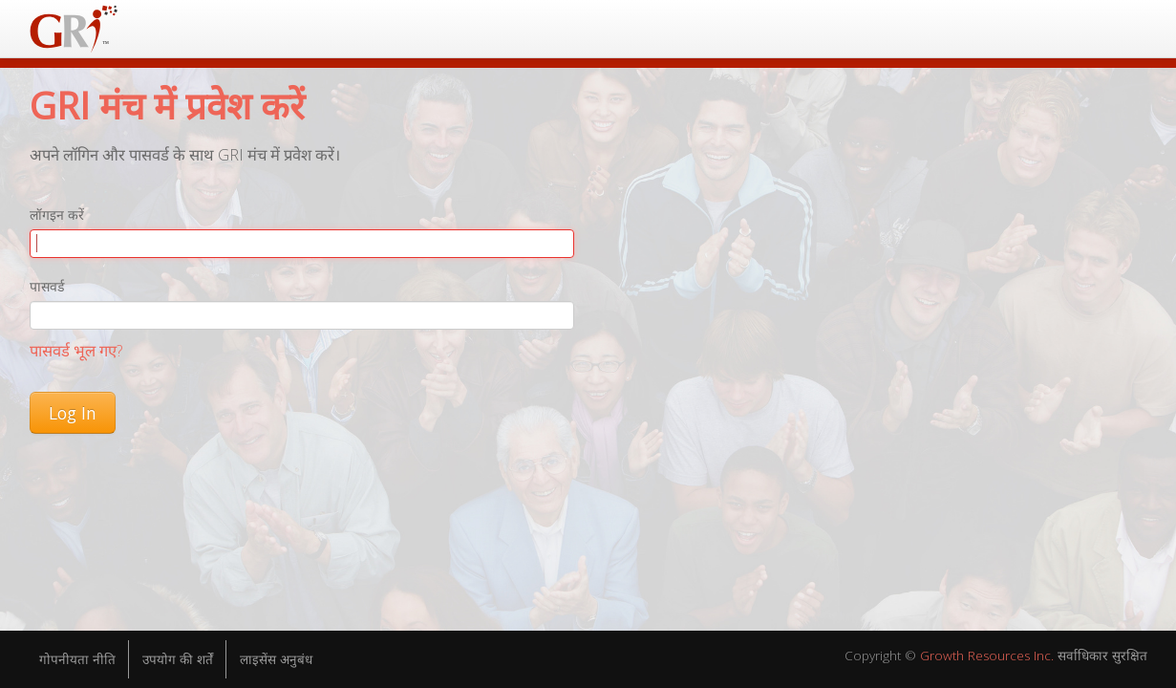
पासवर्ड (47, 286)
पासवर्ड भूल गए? (76, 350)
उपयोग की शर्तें (185, 659)
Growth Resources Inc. (972, 656)
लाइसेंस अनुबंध (289, 659)
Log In (72, 412)
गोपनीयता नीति (79, 659)
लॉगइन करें (57, 214)
